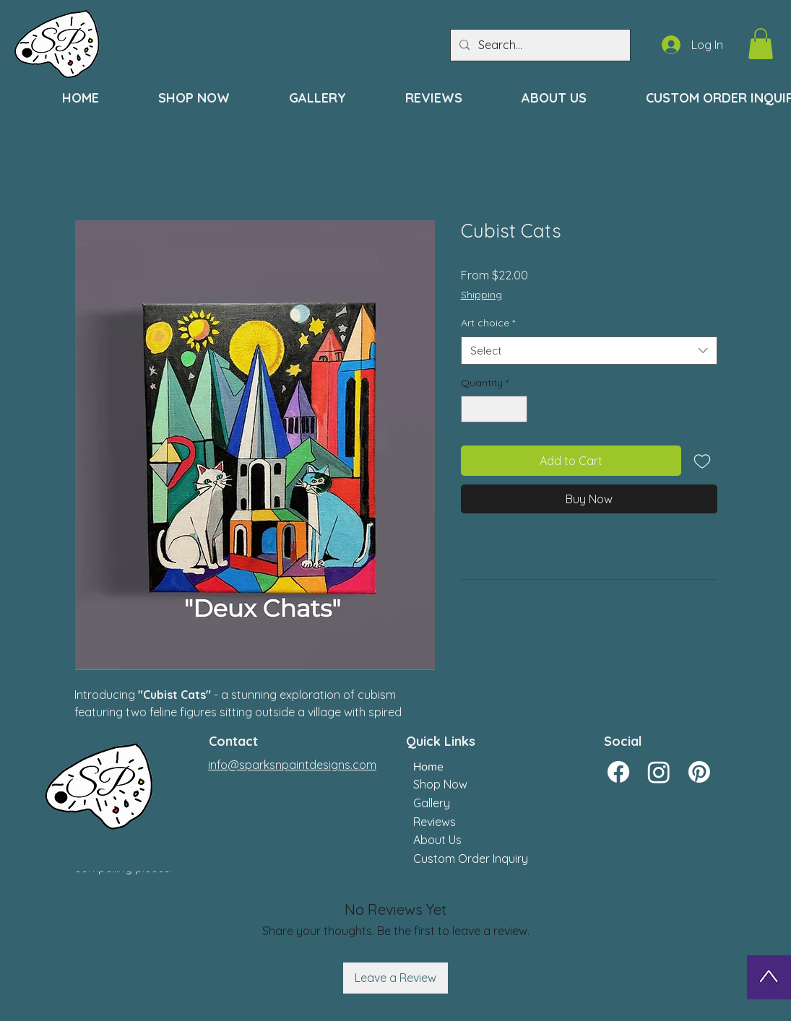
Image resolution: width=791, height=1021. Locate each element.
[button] (761, 43)
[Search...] (539, 45)
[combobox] (589, 350)
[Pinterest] (699, 771)
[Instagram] (658, 771)
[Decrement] (472, 409)
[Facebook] (618, 771)
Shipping (481, 294)
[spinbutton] (494, 409)
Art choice (488, 322)
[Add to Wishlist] (702, 461)
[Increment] (516, 409)
